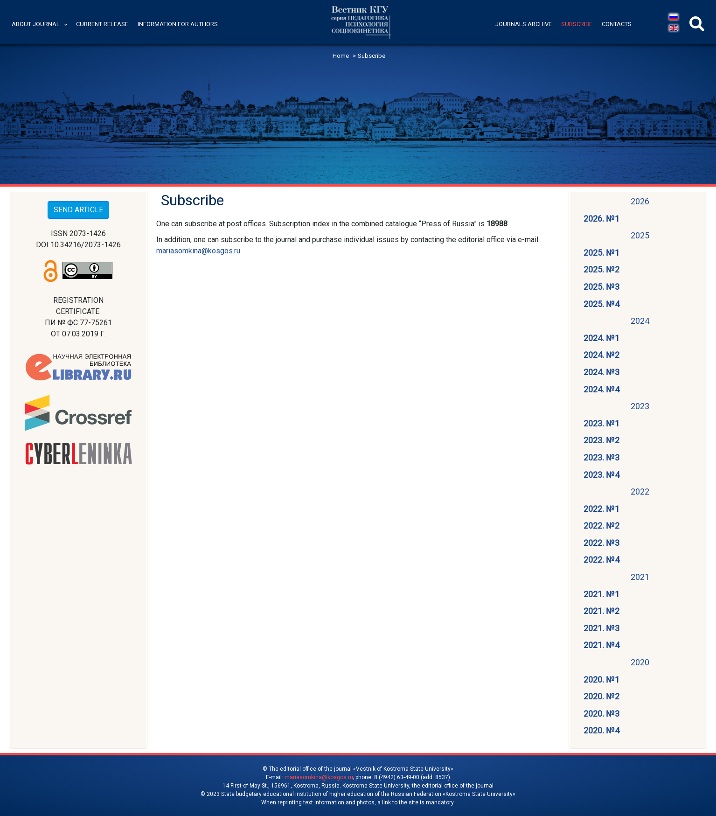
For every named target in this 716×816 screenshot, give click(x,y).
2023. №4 (601, 475)
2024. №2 (601, 355)
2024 (640, 321)
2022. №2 (601, 525)
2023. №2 (601, 440)
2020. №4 (601, 730)
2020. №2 (601, 696)
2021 (640, 577)
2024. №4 (601, 389)
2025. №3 (601, 287)
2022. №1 (601, 509)
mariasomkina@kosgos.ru (198, 250)
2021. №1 (601, 594)
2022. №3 (601, 543)
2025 (640, 235)
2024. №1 (601, 338)
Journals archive (523, 24)
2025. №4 (601, 304)
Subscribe (576, 24)
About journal (36, 24)
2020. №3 (601, 713)
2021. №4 (601, 645)
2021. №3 (601, 628)
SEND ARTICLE (78, 209)
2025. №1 (601, 253)
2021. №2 (601, 611)
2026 (640, 201)
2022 (640, 491)
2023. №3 (601, 457)
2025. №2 (601, 269)
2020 (640, 662)
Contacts (617, 24)
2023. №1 (601, 423)
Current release (102, 24)
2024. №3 (601, 372)
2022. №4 (601, 560)
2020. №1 (601, 679)
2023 (640, 406)
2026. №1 (601, 218)
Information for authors (178, 24)
